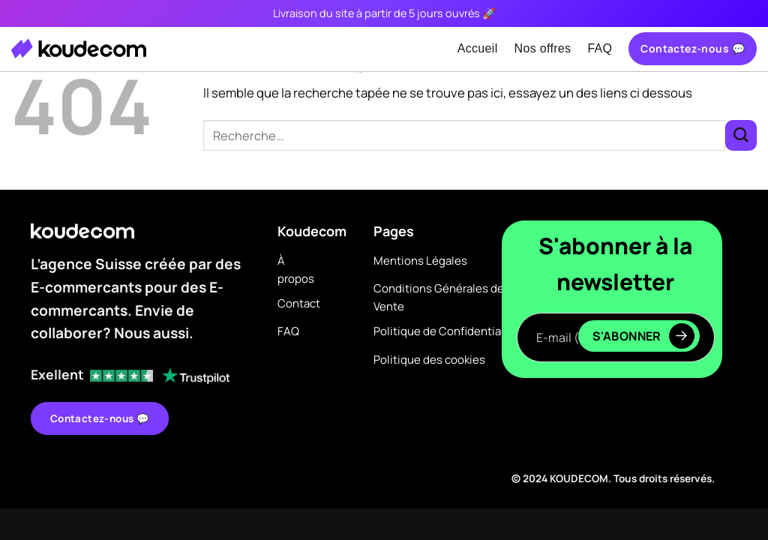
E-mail (615, 298)
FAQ (599, 48)
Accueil (478, 48)
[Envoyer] (741, 135)
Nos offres (543, 48)
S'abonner (643, 336)
